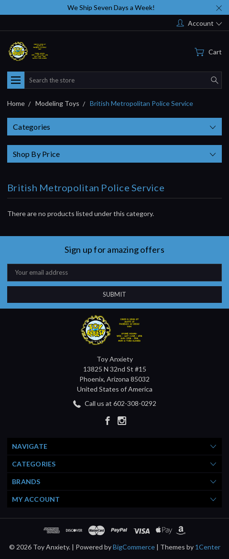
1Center (207, 547)
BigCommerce (134, 547)
